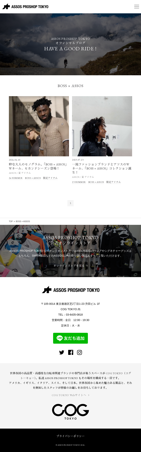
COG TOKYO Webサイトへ (70, 395)
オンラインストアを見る (70, 265)
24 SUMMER (16, 178)
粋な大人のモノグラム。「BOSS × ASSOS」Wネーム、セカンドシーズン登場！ (38, 166)
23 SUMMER (79, 182)
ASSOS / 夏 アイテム (20, 173)
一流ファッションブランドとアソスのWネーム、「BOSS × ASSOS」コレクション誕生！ (102, 168)
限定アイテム (50, 178)
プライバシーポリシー (70, 436)
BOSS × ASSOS (33, 178)
